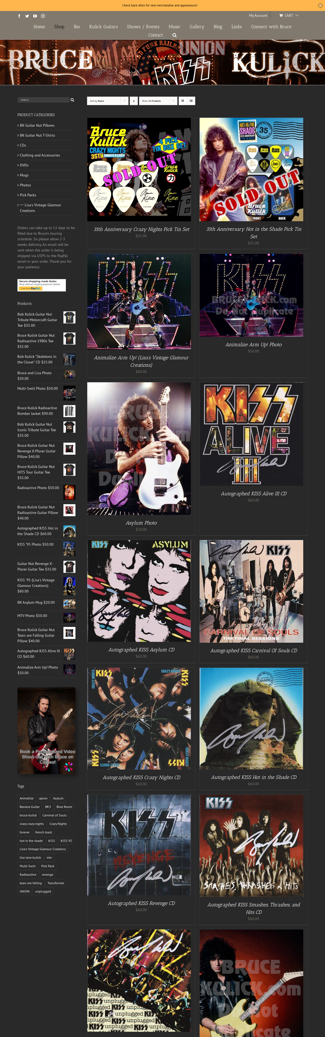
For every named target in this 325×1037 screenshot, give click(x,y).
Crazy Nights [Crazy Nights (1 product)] (58, 824)
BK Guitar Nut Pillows (37, 125)
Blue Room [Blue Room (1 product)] (64, 807)
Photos (25, 185)
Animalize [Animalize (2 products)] (27, 798)
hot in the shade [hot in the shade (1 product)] (31, 841)
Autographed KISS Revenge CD (141, 903)
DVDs (24, 165)
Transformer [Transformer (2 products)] (55, 883)
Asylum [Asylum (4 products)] (58, 798)
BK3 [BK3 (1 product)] (48, 807)
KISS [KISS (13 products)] (51, 841)
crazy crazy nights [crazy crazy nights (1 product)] (32, 824)
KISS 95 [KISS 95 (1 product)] (66, 841)
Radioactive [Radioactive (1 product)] (28, 874)
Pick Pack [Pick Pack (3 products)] (47, 866)
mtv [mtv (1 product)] (49, 857)
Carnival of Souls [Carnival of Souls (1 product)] (54, 815)
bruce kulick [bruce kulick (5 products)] (28, 815)
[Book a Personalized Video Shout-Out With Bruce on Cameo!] (46, 689)
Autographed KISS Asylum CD (141, 650)
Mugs (24, 175)
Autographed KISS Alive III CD (253, 494)
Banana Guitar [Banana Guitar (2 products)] (30, 807)
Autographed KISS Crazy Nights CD (141, 777)
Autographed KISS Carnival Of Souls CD (253, 650)
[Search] (72, 100)
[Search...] (43, 100)
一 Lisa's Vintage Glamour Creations (40, 208)
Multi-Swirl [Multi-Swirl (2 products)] (28, 866)
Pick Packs (28, 195)
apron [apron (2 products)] (43, 798)
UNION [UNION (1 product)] (25, 891)
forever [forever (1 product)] (25, 832)
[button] (174, 35)
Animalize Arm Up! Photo (253, 344)
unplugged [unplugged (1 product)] (43, 891)
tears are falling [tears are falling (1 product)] (31, 883)
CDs (23, 145)
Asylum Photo (141, 523)
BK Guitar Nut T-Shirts (37, 135)
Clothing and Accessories (40, 155)
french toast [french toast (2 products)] (43, 832)
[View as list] (191, 101)
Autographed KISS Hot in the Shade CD (253, 777)
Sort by (97, 100)
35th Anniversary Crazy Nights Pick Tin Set (141, 229)
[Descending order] (134, 101)
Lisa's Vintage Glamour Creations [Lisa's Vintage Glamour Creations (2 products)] (43, 849)
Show (151, 100)
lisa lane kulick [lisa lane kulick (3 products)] (30, 857)
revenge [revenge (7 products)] (47, 874)
